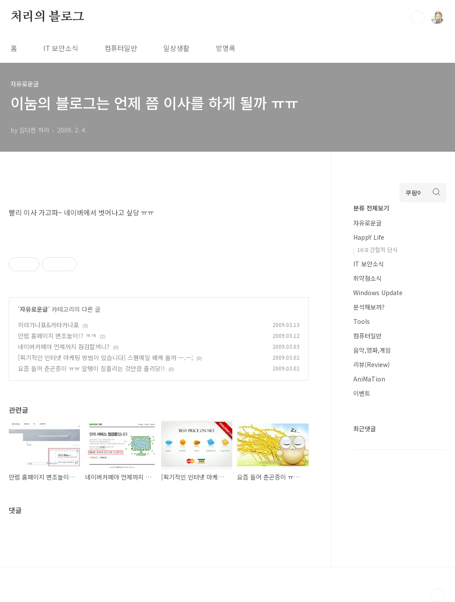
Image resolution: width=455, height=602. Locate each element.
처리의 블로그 (47, 17)
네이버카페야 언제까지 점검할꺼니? (64, 346)
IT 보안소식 (60, 48)
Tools (361, 321)
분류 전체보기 (371, 208)
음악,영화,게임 (372, 350)
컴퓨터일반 (120, 48)
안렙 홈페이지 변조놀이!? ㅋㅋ (57, 335)
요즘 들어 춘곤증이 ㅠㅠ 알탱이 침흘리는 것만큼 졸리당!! (91, 368)
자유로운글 (34, 309)
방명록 (225, 48)
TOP (438, 595)
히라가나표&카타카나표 (48, 324)
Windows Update (378, 292)
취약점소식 (367, 278)
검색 (417, 17)
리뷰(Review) (371, 364)
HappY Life (368, 237)
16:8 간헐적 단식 (377, 249)
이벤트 (361, 393)
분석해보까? (369, 307)
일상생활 (176, 48)
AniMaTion (369, 378)
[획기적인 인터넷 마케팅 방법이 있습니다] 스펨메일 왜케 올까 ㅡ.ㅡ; (105, 357)
